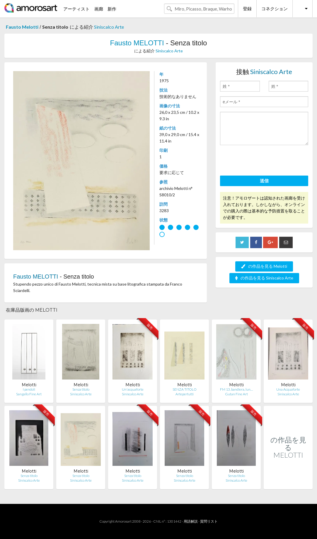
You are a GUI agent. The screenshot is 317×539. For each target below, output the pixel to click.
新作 (112, 8)
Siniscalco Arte (109, 27)
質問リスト (209, 521)
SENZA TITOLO (185, 389)
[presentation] (264, 161)
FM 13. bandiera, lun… (236, 389)
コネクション (274, 8)
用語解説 (191, 521)
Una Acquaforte (288, 389)
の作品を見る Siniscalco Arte (264, 277)
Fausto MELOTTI (137, 43)
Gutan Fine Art (236, 394)
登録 (247, 8)
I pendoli (29, 389)
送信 (264, 180)
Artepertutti (184, 394)
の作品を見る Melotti (264, 266)
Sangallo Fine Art (29, 394)
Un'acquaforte (133, 389)
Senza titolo (80, 389)
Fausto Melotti (22, 27)
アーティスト (76, 8)
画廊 (98, 8)
